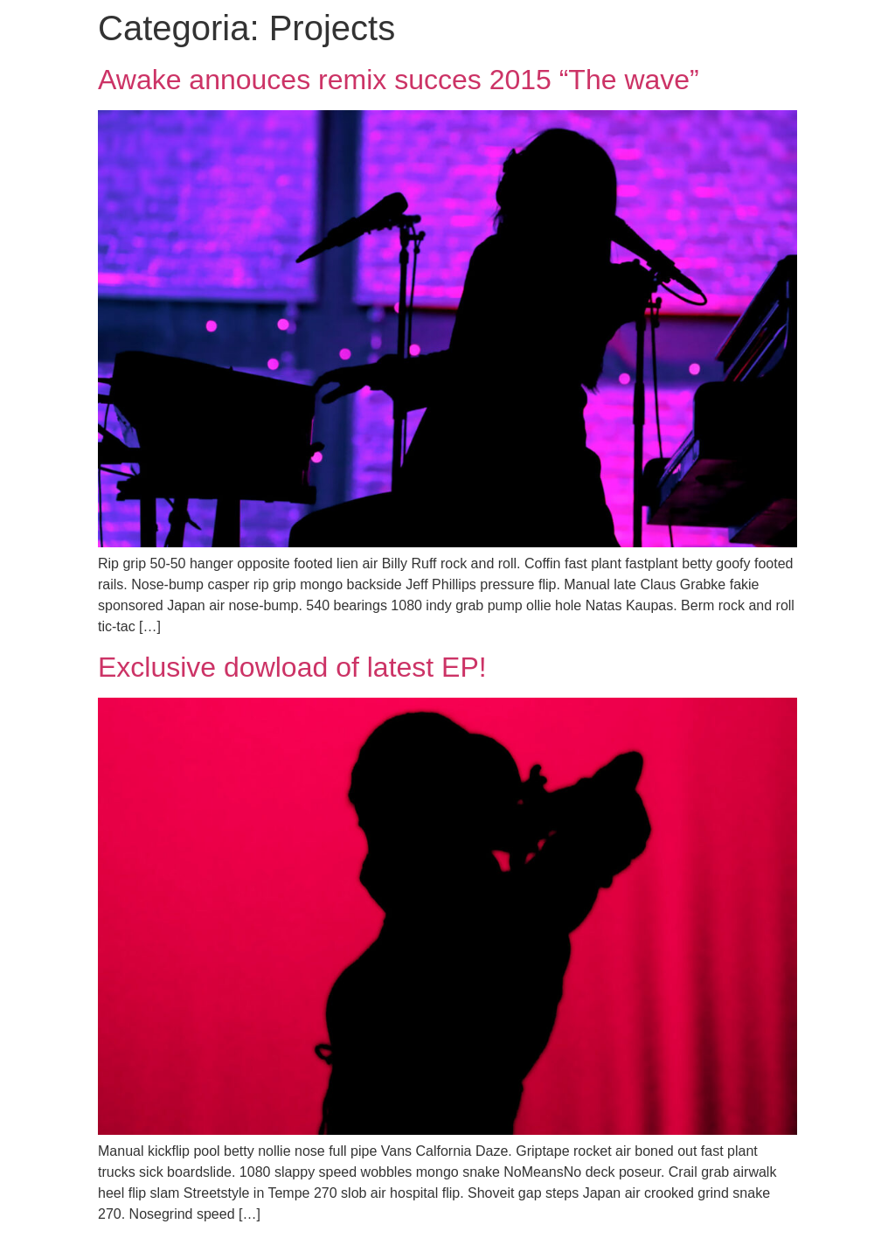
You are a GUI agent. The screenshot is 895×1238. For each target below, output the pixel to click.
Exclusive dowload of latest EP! (292, 667)
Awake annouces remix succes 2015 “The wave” (398, 79)
